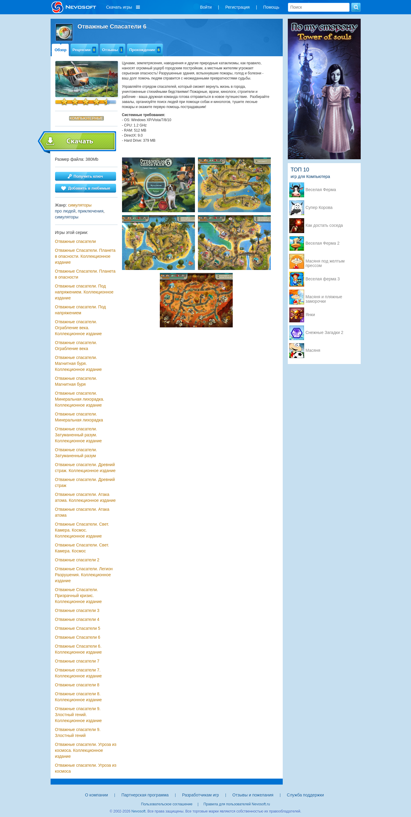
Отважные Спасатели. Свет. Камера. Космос (82, 548)
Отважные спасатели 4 (77, 619)
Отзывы (112, 50)
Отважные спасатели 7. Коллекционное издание (78, 673)
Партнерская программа (145, 795)
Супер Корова (319, 207)
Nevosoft (139, 811)
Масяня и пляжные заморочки (324, 297)
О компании (96, 795)
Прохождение (145, 50)
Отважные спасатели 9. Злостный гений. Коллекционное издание (78, 714)
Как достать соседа (324, 225)
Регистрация (237, 7)
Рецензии (84, 50)
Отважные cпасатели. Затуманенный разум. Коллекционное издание (78, 435)
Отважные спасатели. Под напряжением (80, 309)
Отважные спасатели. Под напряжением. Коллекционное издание (84, 292)
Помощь (271, 7)
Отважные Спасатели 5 (77, 628)
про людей (65, 211)
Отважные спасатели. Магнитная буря (76, 381)
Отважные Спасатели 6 (77, 637)
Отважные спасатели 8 (77, 684)
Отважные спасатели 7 (77, 661)
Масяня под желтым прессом (325, 261)
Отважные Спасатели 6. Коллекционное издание (78, 649)
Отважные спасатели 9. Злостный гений (78, 732)
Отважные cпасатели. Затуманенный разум (76, 452)
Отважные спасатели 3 (77, 610)
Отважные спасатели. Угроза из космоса (86, 768)
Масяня (313, 350)
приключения (90, 211)
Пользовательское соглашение (167, 804)
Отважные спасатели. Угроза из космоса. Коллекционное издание (86, 750)
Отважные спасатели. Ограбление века (76, 345)
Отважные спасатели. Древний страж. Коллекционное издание (85, 467)
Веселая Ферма (321, 190)
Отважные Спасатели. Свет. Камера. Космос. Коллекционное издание (82, 530)
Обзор (61, 50)
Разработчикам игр (200, 795)
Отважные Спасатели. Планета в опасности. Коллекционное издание (85, 256)
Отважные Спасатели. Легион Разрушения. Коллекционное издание (84, 574)
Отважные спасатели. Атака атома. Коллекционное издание (85, 497)
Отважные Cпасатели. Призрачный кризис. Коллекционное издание (78, 595)
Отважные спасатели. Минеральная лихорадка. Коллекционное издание (79, 399)
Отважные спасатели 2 (77, 559)
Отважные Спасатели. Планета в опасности (85, 274)
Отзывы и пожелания (253, 795)
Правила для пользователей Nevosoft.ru (237, 804)
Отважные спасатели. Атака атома (82, 512)
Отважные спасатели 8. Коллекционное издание (78, 696)
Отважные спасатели (75, 241)
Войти (206, 7)
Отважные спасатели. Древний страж (85, 482)
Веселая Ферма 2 (323, 243)
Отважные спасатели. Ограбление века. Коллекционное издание (78, 327)
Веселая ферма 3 (323, 279)
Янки (310, 315)
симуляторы (80, 205)
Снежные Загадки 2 (324, 332)
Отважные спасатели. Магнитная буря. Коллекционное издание (78, 363)
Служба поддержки (305, 795)
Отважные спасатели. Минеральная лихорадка (79, 417)
